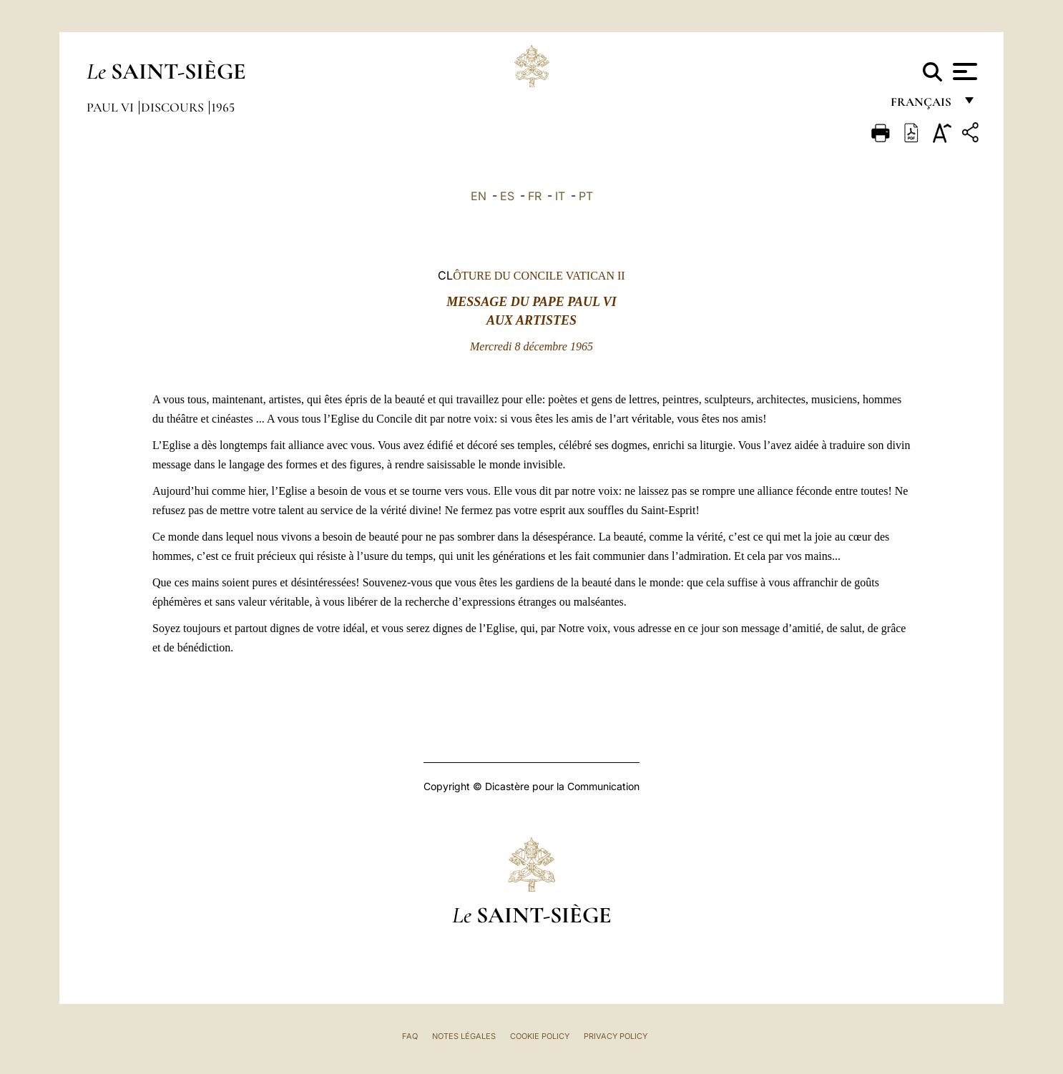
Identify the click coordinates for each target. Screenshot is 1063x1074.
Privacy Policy (615, 1036)
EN (478, 196)
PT (586, 196)
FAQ (410, 1036)
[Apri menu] (963, 71)
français (922, 105)
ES (507, 196)
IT (560, 196)
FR (535, 196)
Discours (174, 107)
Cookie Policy (539, 1036)
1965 (223, 107)
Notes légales (464, 1036)
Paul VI (112, 107)
